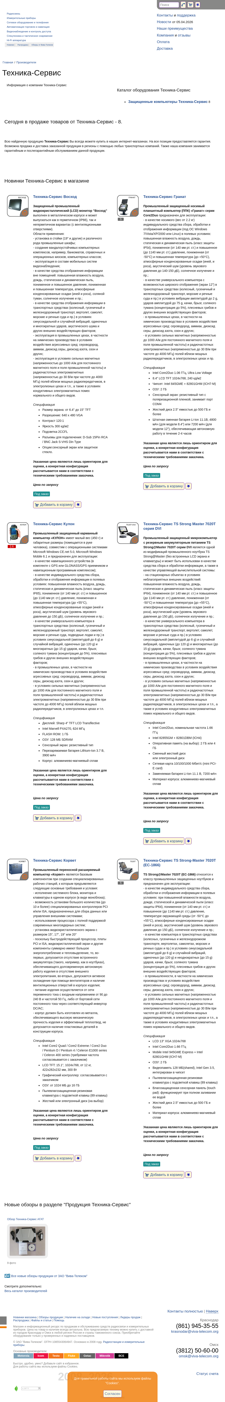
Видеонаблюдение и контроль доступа (29, 31)
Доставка (165, 48)
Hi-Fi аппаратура (16, 40)
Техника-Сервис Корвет (54, 860)
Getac (87, 1355)
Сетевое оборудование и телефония (28, 22)
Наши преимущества (175, 28)
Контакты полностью (185, 1311)
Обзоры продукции (51, 1317)
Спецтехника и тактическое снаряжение (30, 36)
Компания (165, 35)
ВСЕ (121, 1355)
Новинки (10, 45)
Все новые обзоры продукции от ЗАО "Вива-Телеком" (49, 1276)
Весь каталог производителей (25, 1291)
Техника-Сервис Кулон (53, 524)
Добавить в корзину (54, 504)
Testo (56, 1355)
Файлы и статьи (41, 1320)
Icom (41, 1355)
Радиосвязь (13, 13)
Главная (8, 62)
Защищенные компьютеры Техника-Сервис (168, 102)
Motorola (23, 1355)
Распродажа (23, 45)
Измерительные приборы (21, 18)
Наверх (212, 1311)
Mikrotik (105, 1355)
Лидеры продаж (130, 1317)
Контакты (165, 15)
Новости (164, 22)
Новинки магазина (24, 1317)
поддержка (186, 15)
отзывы (184, 35)
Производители (26, 62)
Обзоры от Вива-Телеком (42, 45)
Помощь (59, 1320)
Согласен (112, 1394)
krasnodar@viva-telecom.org (194, 1331)
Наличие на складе (77, 1317)
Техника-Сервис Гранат (164, 197)
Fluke (71, 1355)
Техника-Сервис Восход (55, 197)
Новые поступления (105, 1317)
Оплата (163, 42)
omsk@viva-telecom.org (198, 1356)
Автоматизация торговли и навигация (28, 27)
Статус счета (207, 1374)
